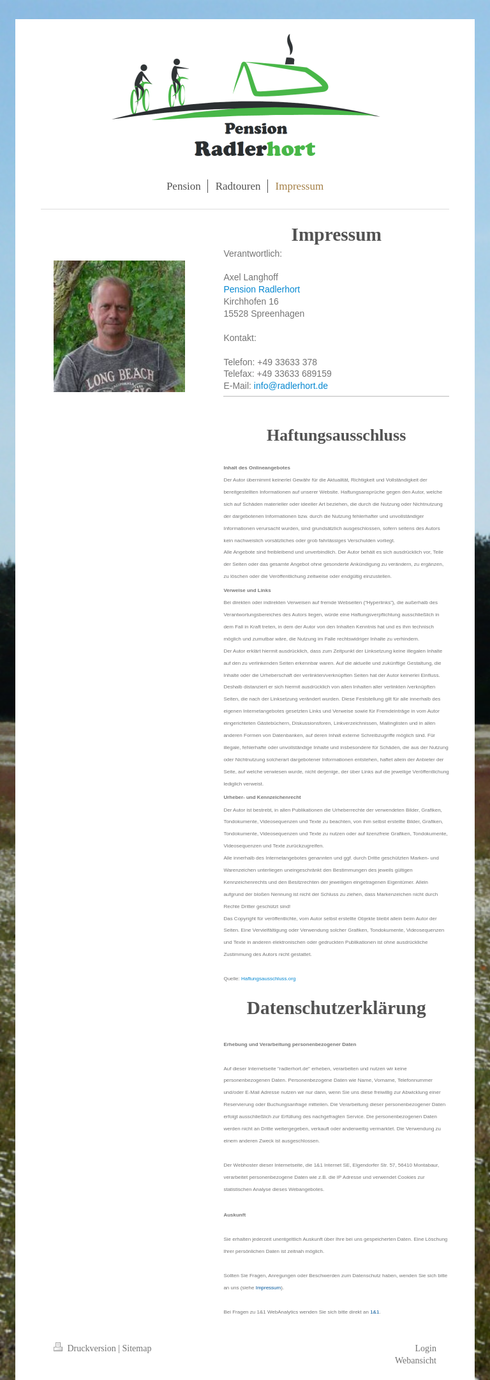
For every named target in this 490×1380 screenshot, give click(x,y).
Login (425, 1348)
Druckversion (86, 1348)
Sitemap (137, 1348)
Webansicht (415, 1360)
